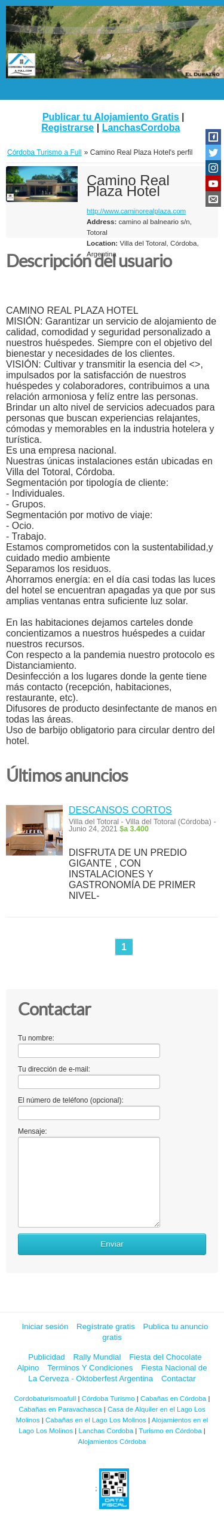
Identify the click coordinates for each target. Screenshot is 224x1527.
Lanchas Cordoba (106, 1430)
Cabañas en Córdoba (173, 1398)
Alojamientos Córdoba (112, 1441)
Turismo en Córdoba (170, 1430)
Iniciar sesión (45, 1326)
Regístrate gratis (105, 1326)
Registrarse (67, 128)
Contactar (178, 1378)
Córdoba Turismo (108, 1398)
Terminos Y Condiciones (90, 1367)
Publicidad (46, 1356)
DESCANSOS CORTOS (120, 810)
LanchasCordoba (141, 128)
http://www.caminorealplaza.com (136, 211)
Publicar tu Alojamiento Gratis (110, 117)
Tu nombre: (36, 1038)
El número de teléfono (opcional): (71, 1100)
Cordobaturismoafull (45, 1398)
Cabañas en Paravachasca (60, 1409)
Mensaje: (32, 1131)
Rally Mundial (97, 1356)
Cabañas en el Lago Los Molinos (95, 1420)
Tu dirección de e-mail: (54, 1069)
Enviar (112, 1244)
